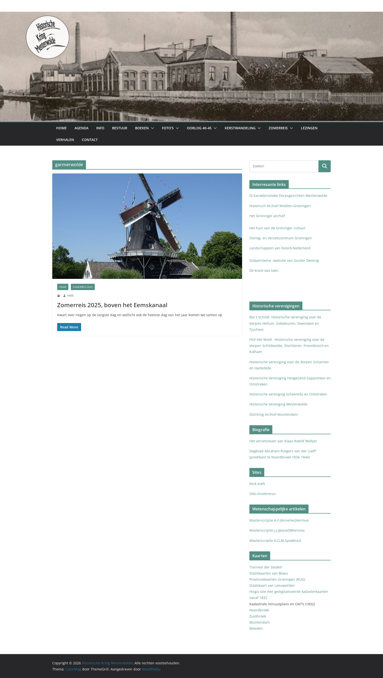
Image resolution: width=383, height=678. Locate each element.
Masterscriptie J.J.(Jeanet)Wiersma (277, 530)
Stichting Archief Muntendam (273, 414)
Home (61, 128)
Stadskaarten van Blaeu (268, 573)
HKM (70, 295)
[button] (151, 128)
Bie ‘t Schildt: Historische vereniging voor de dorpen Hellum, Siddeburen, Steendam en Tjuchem (285, 323)
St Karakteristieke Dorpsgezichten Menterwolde (288, 195)
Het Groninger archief (267, 215)
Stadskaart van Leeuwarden (272, 585)
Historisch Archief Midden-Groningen (280, 205)
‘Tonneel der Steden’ (266, 567)
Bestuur (119, 128)
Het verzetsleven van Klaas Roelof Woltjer (283, 441)
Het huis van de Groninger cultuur (277, 228)
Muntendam (259, 622)
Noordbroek (259, 610)
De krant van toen (264, 270)
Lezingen (309, 128)
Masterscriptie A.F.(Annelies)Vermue (279, 520)
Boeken (142, 128)
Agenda (81, 128)
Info (100, 128)
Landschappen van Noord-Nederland (279, 248)
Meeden (256, 628)
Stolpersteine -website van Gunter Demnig (284, 260)
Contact (90, 139)
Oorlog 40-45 (199, 128)
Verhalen (65, 139)
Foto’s (168, 128)
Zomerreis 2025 (83, 287)
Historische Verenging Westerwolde (278, 404)
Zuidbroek (257, 616)
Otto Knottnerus (262, 493)
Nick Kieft (257, 483)
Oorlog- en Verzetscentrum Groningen (280, 238)
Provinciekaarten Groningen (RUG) (277, 579)
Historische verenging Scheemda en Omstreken (288, 394)
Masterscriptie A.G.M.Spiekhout (275, 540)
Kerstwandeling (240, 128)
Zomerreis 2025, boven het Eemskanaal (112, 305)
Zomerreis (278, 128)
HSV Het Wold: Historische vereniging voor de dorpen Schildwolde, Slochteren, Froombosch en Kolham (289, 345)
